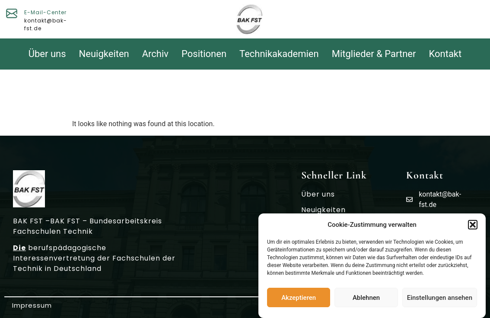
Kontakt (445, 53)
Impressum (32, 305)
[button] (472, 224)
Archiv (155, 53)
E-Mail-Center (45, 12)
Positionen (203, 53)
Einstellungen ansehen (439, 298)
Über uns (47, 53)
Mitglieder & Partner (374, 53)
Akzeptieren (298, 298)
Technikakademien (279, 53)
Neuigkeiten (104, 53)
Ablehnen (366, 298)
